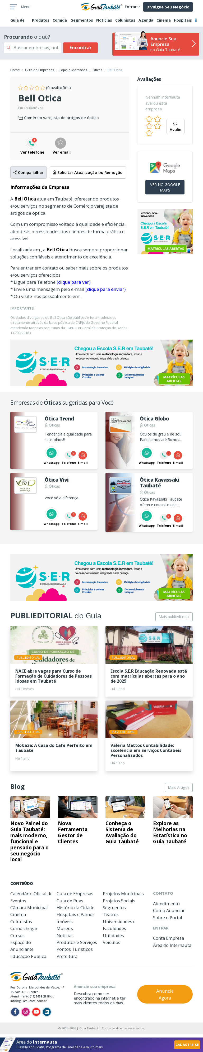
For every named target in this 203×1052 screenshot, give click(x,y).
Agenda (146, 20)
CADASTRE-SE (187, 1044)
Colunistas (125, 20)
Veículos (111, 942)
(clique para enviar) (105, 289)
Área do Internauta (172, 945)
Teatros (111, 914)
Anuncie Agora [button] (165, 994)
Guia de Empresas (39, 69)
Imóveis (65, 921)
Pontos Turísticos (75, 949)
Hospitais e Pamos (76, 914)
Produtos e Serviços (77, 942)
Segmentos (82, 20)
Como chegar (24, 928)
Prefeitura (67, 956)
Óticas (97, 69)
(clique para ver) (73, 282)
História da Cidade (75, 907)
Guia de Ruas (70, 901)
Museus (65, 928)
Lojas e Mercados (73, 69)
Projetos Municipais (123, 893)
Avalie (175, 127)
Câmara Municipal (29, 907)
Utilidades (113, 935)
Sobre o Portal (167, 917)
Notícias (104, 20)
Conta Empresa (168, 938)
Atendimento (166, 904)
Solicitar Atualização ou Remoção (88, 172)
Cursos (17, 935)
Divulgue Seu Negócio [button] (168, 6)
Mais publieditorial (174, 616)
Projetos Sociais (119, 901)
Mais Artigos (179, 787)
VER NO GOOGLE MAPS (165, 187)
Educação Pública (28, 956)
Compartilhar (28, 172)
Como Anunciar (169, 910)
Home (15, 69)
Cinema (163, 20)
